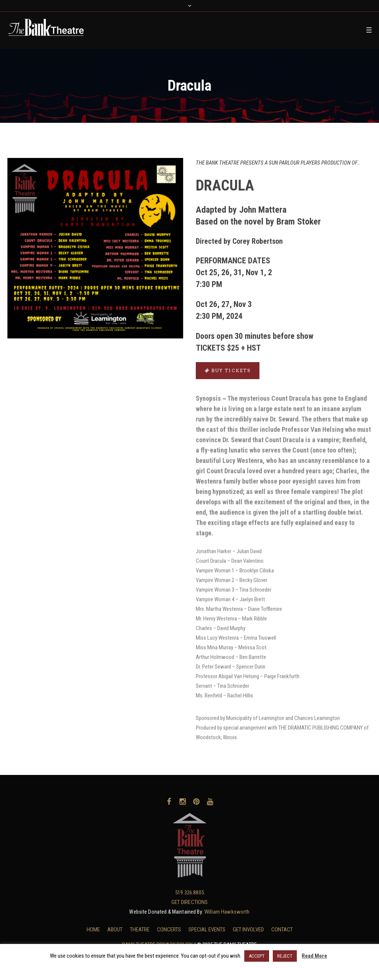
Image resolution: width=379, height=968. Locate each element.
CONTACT (282, 929)
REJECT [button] (284, 956)
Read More (314, 955)
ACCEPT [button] (257, 956)
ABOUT (115, 929)
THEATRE (140, 929)
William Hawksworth (227, 911)
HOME (93, 929)
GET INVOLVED (248, 929)
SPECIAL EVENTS (206, 929)
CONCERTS (169, 929)
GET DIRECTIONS (189, 902)
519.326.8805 (189, 892)
